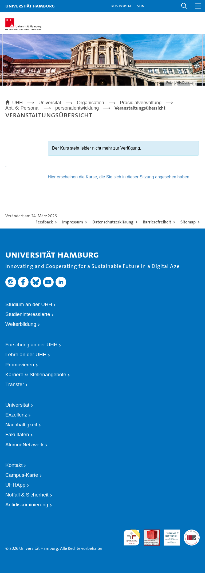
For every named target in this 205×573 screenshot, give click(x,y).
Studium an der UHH (28, 304)
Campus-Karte (21, 475)
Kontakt (13, 465)
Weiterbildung (20, 324)
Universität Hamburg (30, 5)
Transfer (14, 384)
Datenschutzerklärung (112, 222)
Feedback (44, 222)
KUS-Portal (121, 6)
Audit (148, 532)
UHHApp (15, 485)
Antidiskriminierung (26, 504)
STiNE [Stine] (141, 6)
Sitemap (188, 222)
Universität (17, 405)
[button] (184, 6)
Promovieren (19, 364)
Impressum (72, 222)
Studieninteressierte (27, 314)
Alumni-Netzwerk (24, 444)
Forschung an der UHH (31, 344)
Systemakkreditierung (192, 532)
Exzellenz (16, 415)
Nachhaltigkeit (21, 424)
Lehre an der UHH (25, 354)
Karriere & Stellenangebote (35, 374)
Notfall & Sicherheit (27, 495)
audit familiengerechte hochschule (132, 537)
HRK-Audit (168, 534)
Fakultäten (17, 434)
